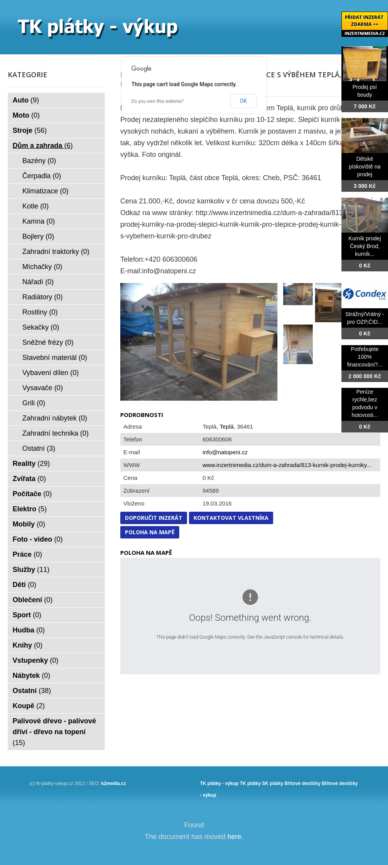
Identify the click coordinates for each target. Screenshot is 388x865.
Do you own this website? (158, 101)
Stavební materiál (55, 357)
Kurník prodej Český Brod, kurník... (364, 246)
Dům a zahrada (43, 145)
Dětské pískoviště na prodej (365, 166)
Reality (31, 463)
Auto (26, 100)
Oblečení (33, 600)
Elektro (30, 509)
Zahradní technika (56, 433)
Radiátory (43, 297)
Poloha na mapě (150, 532)
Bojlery (38, 236)
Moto (26, 115)
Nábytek (31, 675)
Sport (27, 615)
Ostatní (39, 448)
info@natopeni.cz (225, 452)
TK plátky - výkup (219, 783)
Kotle (36, 206)
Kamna (39, 221)
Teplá (227, 426)
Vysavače (43, 388)
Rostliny (40, 312)
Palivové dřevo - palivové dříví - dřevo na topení (54, 732)
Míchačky (42, 267)
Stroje (30, 130)
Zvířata (29, 479)
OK (243, 101)
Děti (24, 585)
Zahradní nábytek (55, 418)
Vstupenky (36, 660)
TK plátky (250, 783)
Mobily (29, 524)
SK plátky (272, 783)
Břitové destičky (302, 783)
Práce (27, 554)
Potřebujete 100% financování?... (364, 357)
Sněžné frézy (48, 342)
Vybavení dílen (51, 373)
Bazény (39, 161)
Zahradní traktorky (56, 251)
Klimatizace (46, 191)
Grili (34, 403)
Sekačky (41, 327)
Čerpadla (42, 176)
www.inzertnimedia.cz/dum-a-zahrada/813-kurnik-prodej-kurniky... (287, 465)
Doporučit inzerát (153, 517)
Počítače (32, 494)
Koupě (29, 706)
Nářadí (38, 282)
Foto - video (38, 539)
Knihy (28, 645)
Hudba (29, 630)
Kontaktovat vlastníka (231, 517)
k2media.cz (113, 783)
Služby (31, 569)
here (234, 837)
